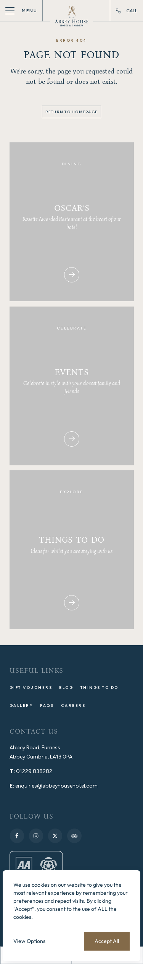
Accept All (107, 941)
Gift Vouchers (31, 687)
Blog (66, 687)
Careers (73, 705)
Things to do (99, 687)
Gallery (22, 705)
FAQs (47, 705)
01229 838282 (34, 771)
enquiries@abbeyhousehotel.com (56, 786)
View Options (29, 941)
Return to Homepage (71, 111)
